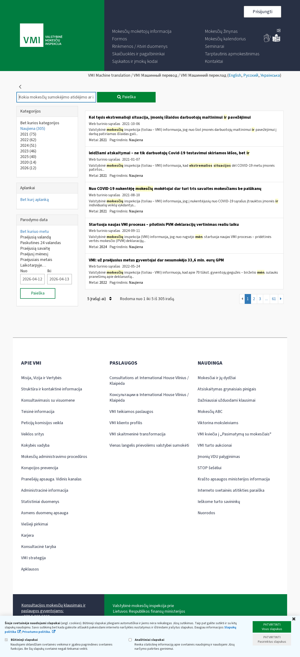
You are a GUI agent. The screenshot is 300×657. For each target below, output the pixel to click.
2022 (28, 140)
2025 (28, 157)
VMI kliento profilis (125, 423)
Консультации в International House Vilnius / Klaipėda (149, 397)
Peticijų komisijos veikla (42, 423)
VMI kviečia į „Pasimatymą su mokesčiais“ (234, 434)
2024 (28, 145)
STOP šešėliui (209, 468)
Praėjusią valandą (35, 237)
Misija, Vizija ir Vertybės (41, 378)
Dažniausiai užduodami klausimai (226, 400)
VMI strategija (33, 558)
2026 (28, 168)
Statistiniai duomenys (40, 502)
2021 (28, 134)
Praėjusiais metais (36, 260)
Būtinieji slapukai (21, 640)
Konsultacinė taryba (38, 547)
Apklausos (30, 569)
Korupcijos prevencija (39, 468)
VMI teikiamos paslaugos (131, 412)
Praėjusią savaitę (35, 248)
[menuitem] (142, 31)
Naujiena (32, 129)
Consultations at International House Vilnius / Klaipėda (149, 380)
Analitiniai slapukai (146, 640)
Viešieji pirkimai (34, 524)
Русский (250, 75)
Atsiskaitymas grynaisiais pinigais (227, 389)
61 (274, 299)
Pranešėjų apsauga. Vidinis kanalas (51, 479)
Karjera (27, 535)
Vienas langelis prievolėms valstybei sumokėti (149, 445)
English (235, 75)
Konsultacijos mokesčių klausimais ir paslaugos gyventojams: (53, 608)
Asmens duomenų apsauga (44, 513)
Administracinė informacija (44, 490)
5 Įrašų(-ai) (99, 299)
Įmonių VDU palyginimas (219, 457)
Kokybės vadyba (35, 445)
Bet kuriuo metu (34, 231)
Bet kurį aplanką (34, 200)
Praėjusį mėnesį (34, 254)
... (266, 299)
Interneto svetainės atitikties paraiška (231, 490)
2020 (28, 162)
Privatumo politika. (36, 632)
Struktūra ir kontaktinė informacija (51, 389)
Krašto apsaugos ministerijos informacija (234, 479)
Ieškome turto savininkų (219, 502)
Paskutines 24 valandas (40, 243)
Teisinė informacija (37, 412)
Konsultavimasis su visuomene (48, 400)
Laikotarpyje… (33, 265)
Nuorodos (206, 513)
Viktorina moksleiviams (218, 423)
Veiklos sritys (32, 434)
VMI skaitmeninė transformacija (137, 434)
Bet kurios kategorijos (39, 123)
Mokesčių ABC (210, 412)
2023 (28, 151)
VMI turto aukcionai (215, 445)
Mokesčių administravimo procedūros (54, 457)
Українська (270, 75)
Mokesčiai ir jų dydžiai (217, 378)
